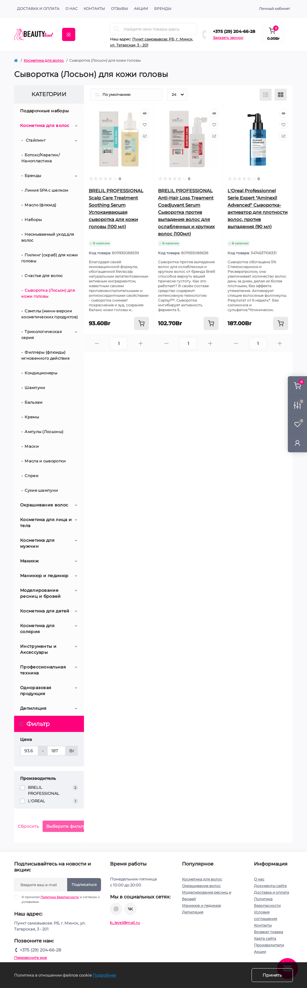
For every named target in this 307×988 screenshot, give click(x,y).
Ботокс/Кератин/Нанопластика (40, 157)
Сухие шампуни (41, 490)
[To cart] (141, 323)
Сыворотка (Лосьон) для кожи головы (48, 293)
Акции (260, 951)
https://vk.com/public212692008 (130, 909)
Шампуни (35, 387)
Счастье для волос (44, 275)
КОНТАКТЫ (94, 8)
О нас (71, 8)
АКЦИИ (141, 8)
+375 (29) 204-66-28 (234, 31)
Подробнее (104, 975)
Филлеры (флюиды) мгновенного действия (45, 355)
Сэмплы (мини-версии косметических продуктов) (49, 313)
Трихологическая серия (41, 334)
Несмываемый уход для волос (47, 237)
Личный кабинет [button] (274, 8)
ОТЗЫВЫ (119, 8)
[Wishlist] (144, 124)
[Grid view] (281, 95)
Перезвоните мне (30, 957)
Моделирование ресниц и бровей (40, 593)
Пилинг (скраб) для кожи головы (49, 257)
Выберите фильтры (67, 826)
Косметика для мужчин (37, 543)
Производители (269, 945)
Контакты (263, 925)
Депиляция (33, 708)
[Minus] (97, 343)
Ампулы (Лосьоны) (44, 431)
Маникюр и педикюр (44, 575)
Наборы (33, 219)
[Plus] (141, 343)
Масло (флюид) (40, 204)
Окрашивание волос (44, 505)
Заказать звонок (228, 37)
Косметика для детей (45, 611)
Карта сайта (265, 938)
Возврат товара (268, 932)
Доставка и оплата (38, 8)
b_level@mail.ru (125, 922)
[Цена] (29, 751)
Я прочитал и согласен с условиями (61, 899)
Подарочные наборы (44, 111)
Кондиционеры (41, 372)
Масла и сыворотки (45, 461)
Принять (272, 975)
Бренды (162, 8)
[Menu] (68, 34)
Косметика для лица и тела (46, 522)
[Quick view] (144, 113)
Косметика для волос (44, 60)
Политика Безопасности (59, 897)
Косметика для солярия (37, 628)
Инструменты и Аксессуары (38, 649)
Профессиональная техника (43, 670)
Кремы (32, 416)
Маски (32, 446)
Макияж (29, 561)
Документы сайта (270, 885)
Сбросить (28, 826)
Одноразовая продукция (35, 690)
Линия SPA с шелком (46, 190)
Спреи (31, 475)
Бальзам (33, 402)
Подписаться (84, 884)
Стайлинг (35, 140)
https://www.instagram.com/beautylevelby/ (116, 909)
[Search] (116, 29)
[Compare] (144, 135)
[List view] (266, 95)
